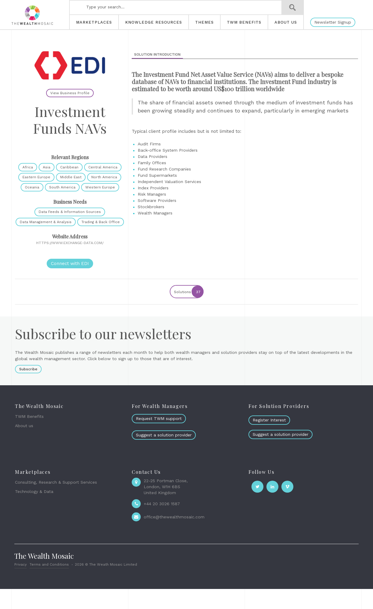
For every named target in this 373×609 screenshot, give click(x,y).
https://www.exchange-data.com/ (70, 243)
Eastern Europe (36, 177)
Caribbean (69, 167)
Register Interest (269, 420)
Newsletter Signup (332, 22)
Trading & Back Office (100, 222)
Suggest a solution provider (164, 435)
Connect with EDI (70, 263)
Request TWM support (159, 418)
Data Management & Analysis (46, 222)
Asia (46, 167)
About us (24, 425)
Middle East (70, 177)
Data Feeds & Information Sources (70, 212)
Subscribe (28, 369)
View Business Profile (70, 93)
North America (104, 177)
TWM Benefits (29, 416)
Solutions (188, 292)
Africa (27, 167)
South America (62, 187)
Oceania (32, 187)
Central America (102, 167)
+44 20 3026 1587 (162, 503)
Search (292, 7)
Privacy (20, 564)
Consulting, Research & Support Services (56, 482)
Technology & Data (34, 491)
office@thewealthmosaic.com (174, 516)
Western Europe (100, 187)
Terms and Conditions (49, 564)
